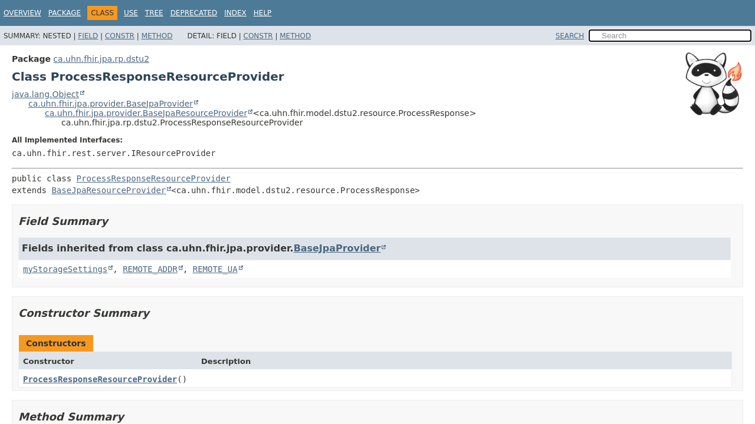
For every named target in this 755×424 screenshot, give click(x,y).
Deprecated (194, 13)
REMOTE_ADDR (150, 269)
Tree (154, 13)
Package (64, 13)
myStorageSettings (65, 269)
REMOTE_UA (215, 269)
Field (88, 36)
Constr (119, 36)
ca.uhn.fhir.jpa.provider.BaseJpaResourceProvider (146, 113)
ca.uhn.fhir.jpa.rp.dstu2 (101, 59)
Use (131, 13)
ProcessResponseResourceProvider (154, 178)
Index (235, 13)
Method (157, 36)
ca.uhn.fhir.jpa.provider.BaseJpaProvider (110, 103)
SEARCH (570, 36)
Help (263, 13)
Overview (22, 13)
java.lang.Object (45, 94)
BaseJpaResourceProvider (108, 190)
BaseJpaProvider (337, 248)
